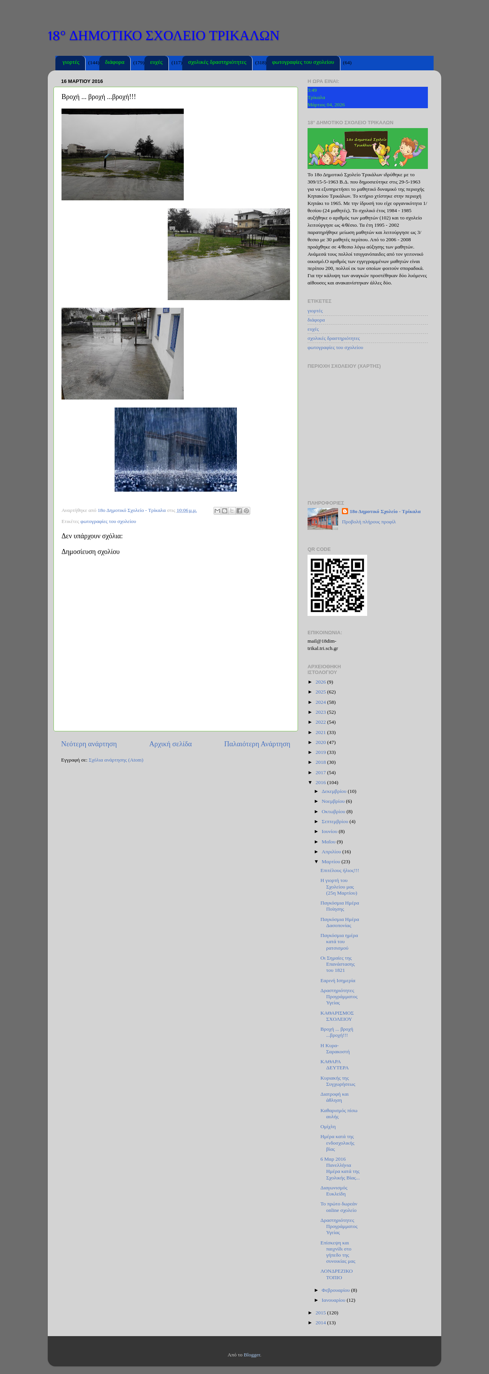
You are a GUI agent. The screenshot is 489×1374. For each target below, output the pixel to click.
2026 (321, 682)
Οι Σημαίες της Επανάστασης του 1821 (338, 964)
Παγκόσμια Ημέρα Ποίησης (340, 906)
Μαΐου (329, 842)
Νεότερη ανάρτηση (89, 744)
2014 (321, 1322)
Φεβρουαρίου (336, 1290)
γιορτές (71, 62)
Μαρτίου (332, 861)
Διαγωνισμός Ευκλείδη (334, 1191)
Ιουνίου (330, 831)
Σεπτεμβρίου (336, 821)
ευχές (156, 62)
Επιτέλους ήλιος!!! (340, 870)
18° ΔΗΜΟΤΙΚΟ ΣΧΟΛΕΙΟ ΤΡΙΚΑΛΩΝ (164, 35)
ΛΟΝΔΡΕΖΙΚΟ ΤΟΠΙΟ (337, 1274)
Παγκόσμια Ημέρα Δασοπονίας (340, 922)
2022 (321, 722)
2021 (321, 732)
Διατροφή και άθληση (335, 1097)
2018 (321, 762)
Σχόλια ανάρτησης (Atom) (116, 760)
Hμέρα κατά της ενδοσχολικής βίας (338, 1142)
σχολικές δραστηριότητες (217, 62)
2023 (321, 712)
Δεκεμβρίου (335, 791)
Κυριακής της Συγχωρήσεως (338, 1081)
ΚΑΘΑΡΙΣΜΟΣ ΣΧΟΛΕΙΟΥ (337, 1016)
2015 (321, 1313)
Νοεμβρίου (334, 801)
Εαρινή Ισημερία (338, 980)
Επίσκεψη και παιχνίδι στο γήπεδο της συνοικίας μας (338, 1252)
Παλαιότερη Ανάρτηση (257, 744)
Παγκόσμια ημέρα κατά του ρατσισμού (339, 941)
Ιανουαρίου (334, 1300)
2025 (321, 692)
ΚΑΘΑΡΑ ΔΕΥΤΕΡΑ (335, 1064)
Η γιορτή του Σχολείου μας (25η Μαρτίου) (339, 886)
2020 (321, 742)
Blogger (252, 1355)
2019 (321, 752)
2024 (321, 702)
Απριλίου (332, 851)
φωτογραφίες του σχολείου (303, 62)
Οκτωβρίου (334, 811)
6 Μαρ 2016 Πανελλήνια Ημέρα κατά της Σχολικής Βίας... (340, 1168)
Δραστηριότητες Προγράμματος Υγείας (339, 996)
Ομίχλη (328, 1126)
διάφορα (114, 62)
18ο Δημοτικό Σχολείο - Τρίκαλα (385, 511)
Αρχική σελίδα (170, 744)
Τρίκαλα (316, 97)
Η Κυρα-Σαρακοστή (335, 1048)
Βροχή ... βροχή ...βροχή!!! (337, 1032)
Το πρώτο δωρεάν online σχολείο (339, 1207)
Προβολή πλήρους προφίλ (369, 522)
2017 (321, 772)
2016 (321, 782)
